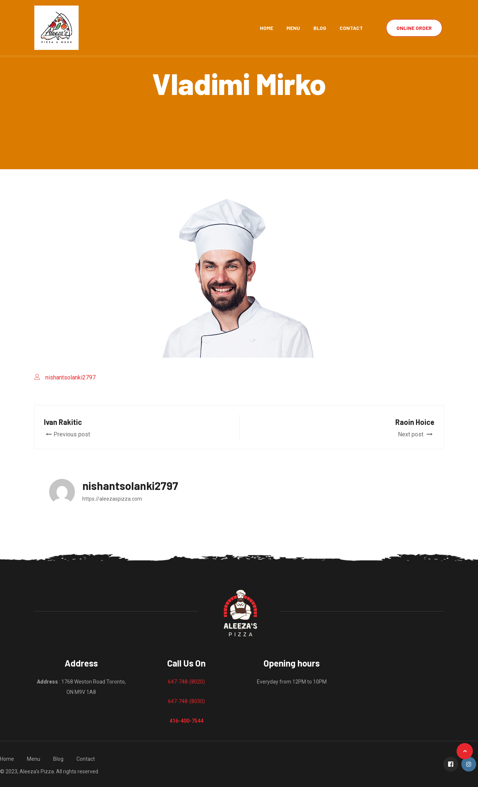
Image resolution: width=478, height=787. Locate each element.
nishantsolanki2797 (70, 377)
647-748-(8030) (186, 701)
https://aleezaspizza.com (112, 499)
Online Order (414, 28)
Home (266, 28)
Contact (351, 28)
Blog (319, 28)
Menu (293, 28)
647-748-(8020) (186, 682)
